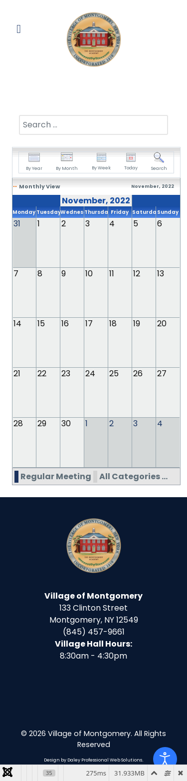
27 (162, 373)
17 (89, 323)
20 (162, 323)
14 (17, 323)
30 (66, 423)
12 (136, 273)
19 (136, 323)
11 (111, 273)
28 (18, 423)
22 (41, 373)
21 (16, 373)
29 (41, 423)
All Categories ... (133, 476)
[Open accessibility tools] (165, 759)
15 (41, 323)
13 (160, 273)
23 (65, 373)
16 (65, 323)
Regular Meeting (55, 476)
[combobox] (93, 125)
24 (90, 373)
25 (114, 373)
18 (113, 323)
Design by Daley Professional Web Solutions (93, 760)
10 (89, 273)
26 (138, 373)
